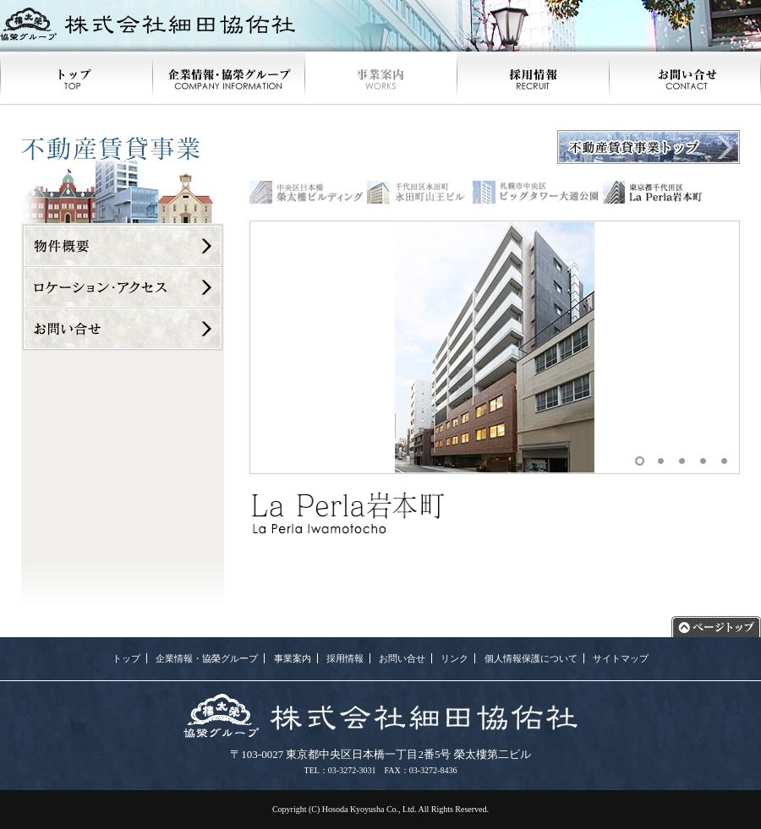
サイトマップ (621, 658)
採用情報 (345, 658)
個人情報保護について (531, 658)
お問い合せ (402, 658)
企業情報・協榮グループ (207, 658)
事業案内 (292, 658)
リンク (454, 658)
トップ (126, 658)
